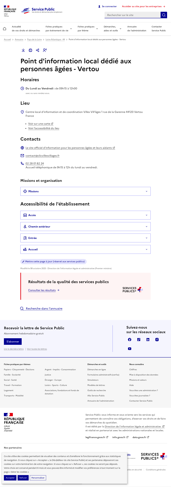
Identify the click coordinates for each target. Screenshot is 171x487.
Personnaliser (37, 477)
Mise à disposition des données (143, 374)
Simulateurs (92, 380)
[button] (45, 50)
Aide (131, 385)
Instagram (157, 339)
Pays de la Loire (34, 39)
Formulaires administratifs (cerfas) (103, 374)
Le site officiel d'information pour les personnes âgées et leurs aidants (70, 148)
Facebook (129, 339)
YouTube (129, 348)
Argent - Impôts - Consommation (60, 369)
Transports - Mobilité (13, 395)
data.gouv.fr (141, 437)
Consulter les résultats (42, 290)
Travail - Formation (12, 385)
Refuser (23, 477)
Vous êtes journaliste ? (139, 395)
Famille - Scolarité (12, 374)
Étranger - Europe (53, 380)
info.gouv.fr (120, 437)
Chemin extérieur (36, 226)
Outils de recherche (96, 390)
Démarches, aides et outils (111, 28)
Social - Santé (10, 380)
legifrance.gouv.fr (97, 437)
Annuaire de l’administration (136, 28)
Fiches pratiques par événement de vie (57, 28)
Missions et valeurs (137, 380)
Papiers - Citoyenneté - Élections (19, 369)
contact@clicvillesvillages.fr (42, 156)
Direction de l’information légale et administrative (135, 426)
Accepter (10, 477)
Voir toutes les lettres (37, 349)
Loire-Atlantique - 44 (55, 39)
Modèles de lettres (96, 385)
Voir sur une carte (40, 124)
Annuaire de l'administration (100, 400)
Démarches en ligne (96, 369)
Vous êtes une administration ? (143, 390)
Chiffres (133, 369)
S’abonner (13, 341)
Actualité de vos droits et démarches (26, 28)
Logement (8, 390)
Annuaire (19, 39)
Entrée (30, 238)
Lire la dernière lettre (14, 349)
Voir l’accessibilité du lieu (43, 128)
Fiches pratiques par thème (86, 28)
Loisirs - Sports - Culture (56, 385)
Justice (48, 374)
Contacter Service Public (159, 28)
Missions (31, 191)
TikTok (138, 339)
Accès (29, 215)
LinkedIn (148, 339)
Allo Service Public (96, 395)
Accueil (7, 39)
